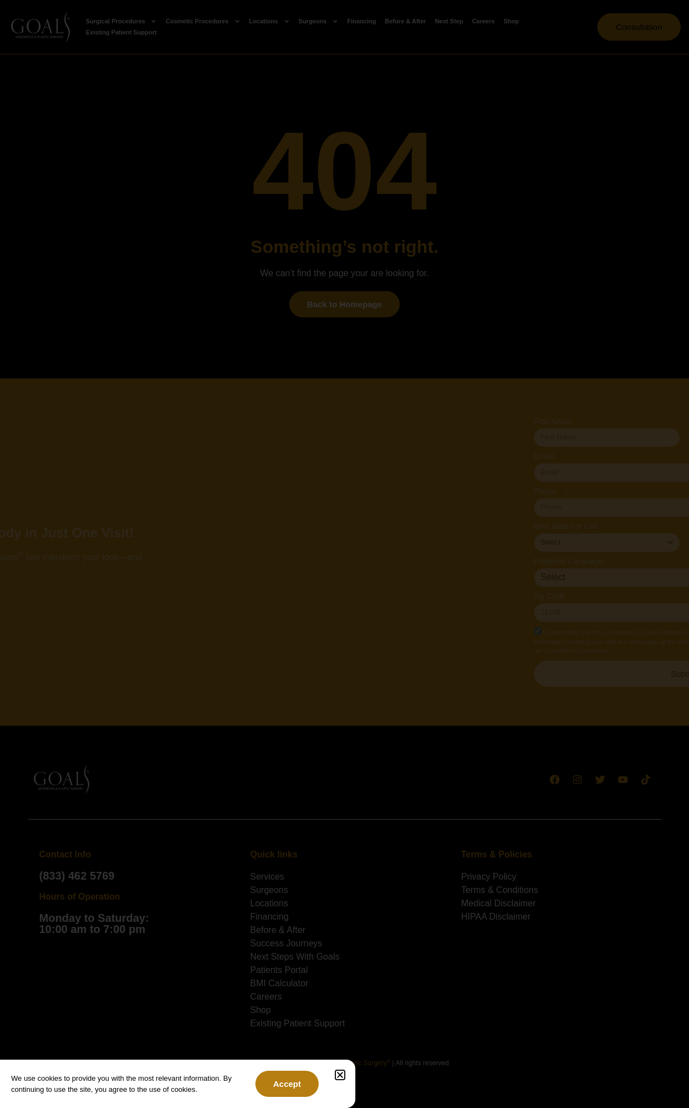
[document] (344, 554)
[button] (340, 1075)
